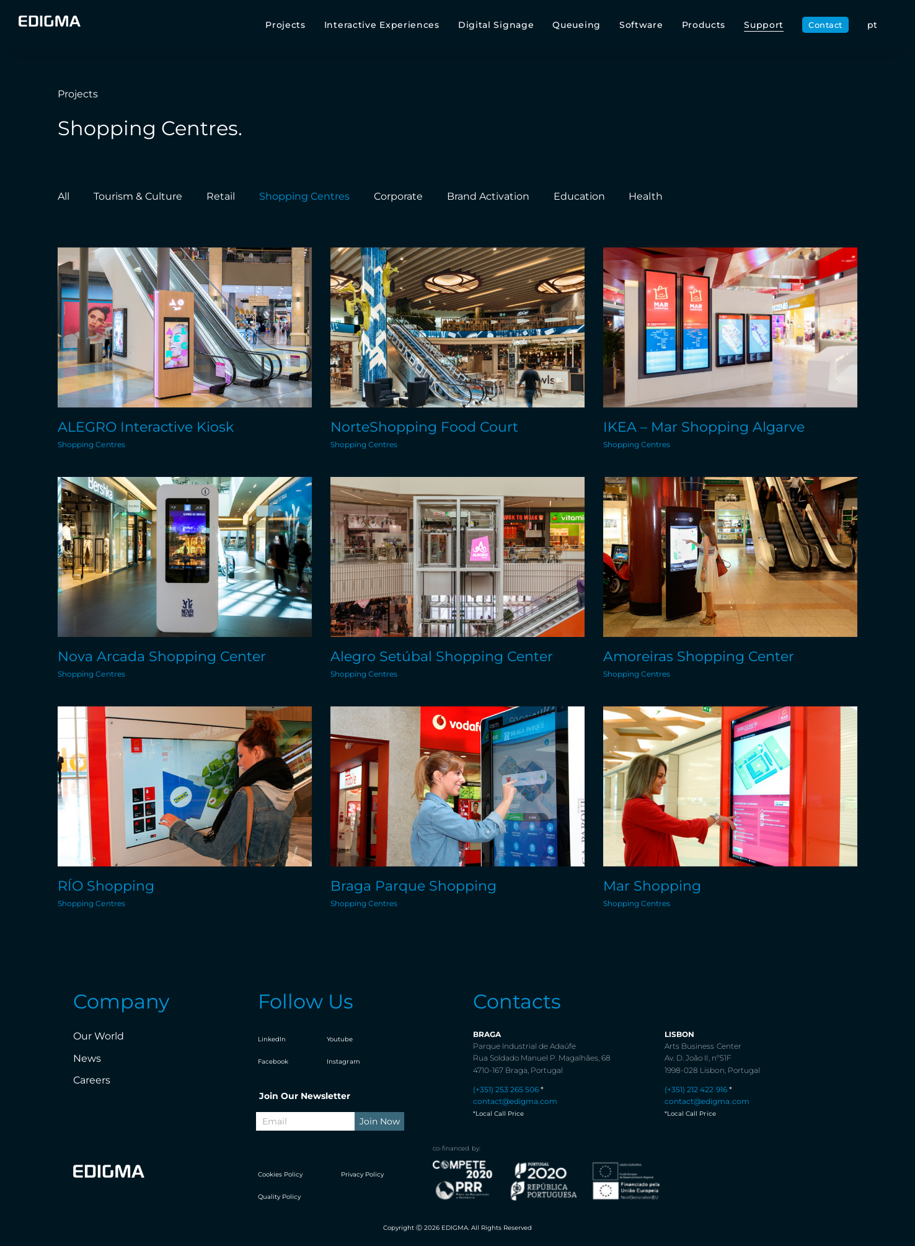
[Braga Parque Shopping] (457, 786)
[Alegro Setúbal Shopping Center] (457, 557)
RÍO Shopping (106, 886)
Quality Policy (279, 1197)
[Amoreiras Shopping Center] (730, 557)
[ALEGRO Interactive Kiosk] (185, 327)
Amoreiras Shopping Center (698, 656)
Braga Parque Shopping (413, 886)
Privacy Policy (362, 1174)
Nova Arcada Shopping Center (162, 656)
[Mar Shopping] (730, 786)
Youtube (340, 1039)
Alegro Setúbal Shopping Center (441, 656)
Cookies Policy (280, 1174)
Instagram (343, 1061)
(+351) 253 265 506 (506, 1089)
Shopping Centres (91, 444)
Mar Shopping (652, 886)
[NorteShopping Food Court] (457, 327)
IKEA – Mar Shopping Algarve (704, 427)
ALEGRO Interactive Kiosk (146, 427)
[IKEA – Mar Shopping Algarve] (730, 327)
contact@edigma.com (515, 1101)
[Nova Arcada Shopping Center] (185, 557)
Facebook (273, 1061)
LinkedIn (272, 1039)
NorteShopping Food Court (424, 427)
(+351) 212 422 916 (696, 1089)
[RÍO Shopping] (185, 786)
